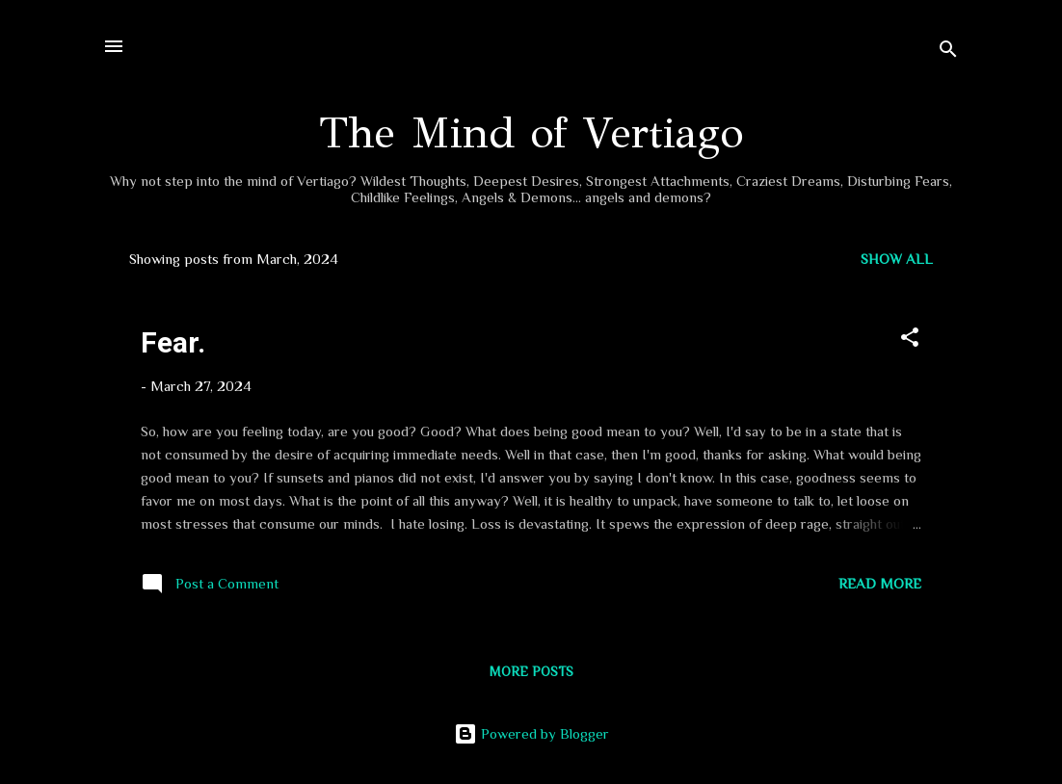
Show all (897, 258)
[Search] (948, 52)
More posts (531, 671)
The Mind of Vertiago (531, 132)
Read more (879, 583)
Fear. (173, 342)
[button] (909, 340)
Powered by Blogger (531, 733)
